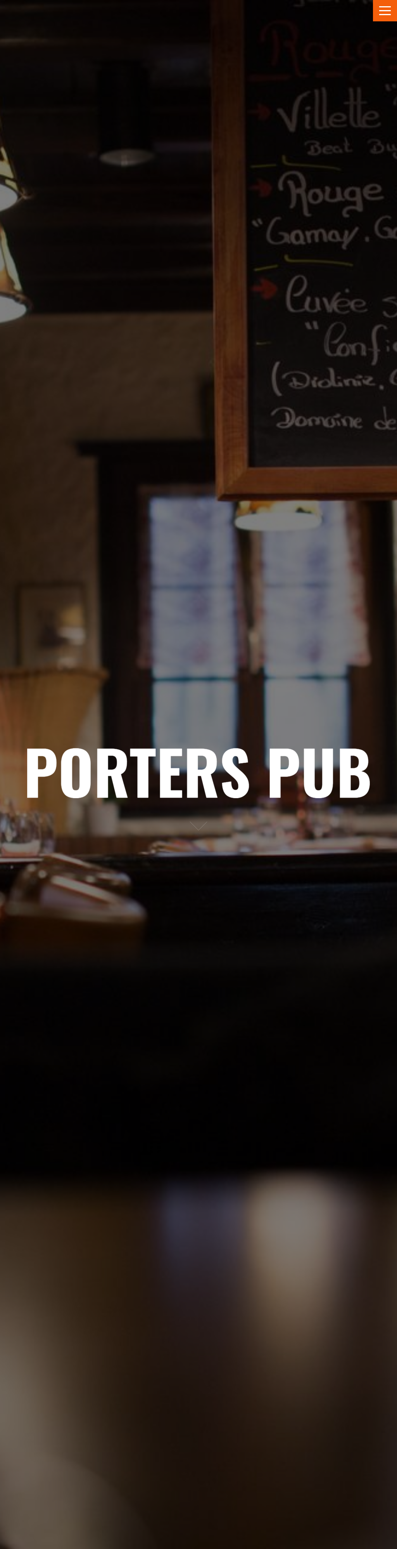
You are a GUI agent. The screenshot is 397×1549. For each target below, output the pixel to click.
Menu (385, 10)
